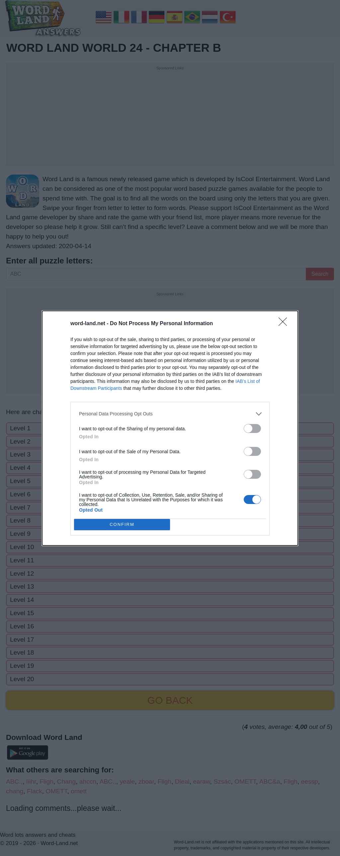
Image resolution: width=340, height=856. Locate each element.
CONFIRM (122, 524)
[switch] (252, 428)
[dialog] (170, 428)
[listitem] (170, 413)
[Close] (285, 324)
